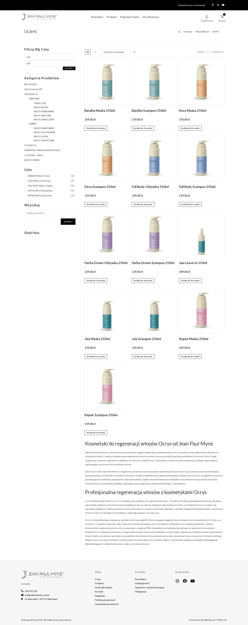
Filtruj (69, 68)
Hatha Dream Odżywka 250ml (106, 263)
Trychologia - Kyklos (33, 155)
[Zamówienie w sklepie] (118, 52)
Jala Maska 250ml (97, 339)
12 (207, 52)
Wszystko (219, 52)
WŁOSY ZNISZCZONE (44, 119)
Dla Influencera (151, 16)
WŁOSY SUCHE (41, 136)
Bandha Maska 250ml (99, 110)
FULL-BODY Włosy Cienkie (40, 185)
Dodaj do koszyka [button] (96, 128)
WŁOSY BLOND (41, 107)
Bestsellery (97, 16)
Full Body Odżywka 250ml (150, 187)
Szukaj (68, 221)
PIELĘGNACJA (31, 94)
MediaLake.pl (207, 620)
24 (211, 52)
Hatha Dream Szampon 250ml (153, 263)
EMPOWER (34, 98)
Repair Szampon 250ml (101, 415)
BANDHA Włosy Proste (39, 176)
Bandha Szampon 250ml (149, 110)
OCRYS (215, 31)
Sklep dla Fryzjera (129, 16)
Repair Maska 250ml (193, 339)
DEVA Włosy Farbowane (39, 181)
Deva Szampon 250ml (99, 187)
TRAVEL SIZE (40, 103)
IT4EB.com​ (221, 620)
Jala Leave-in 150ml (193, 263)
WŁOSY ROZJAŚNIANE (44, 132)
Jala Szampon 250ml (146, 339)
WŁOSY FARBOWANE (44, 111)
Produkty (112, 16)
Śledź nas (32, 233)
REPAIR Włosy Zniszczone (40, 195)
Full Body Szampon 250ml (197, 187)
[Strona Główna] (179, 31)
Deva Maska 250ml (192, 110)
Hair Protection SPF (33, 89)
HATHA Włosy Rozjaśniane (40, 190)
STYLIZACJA (30, 145)
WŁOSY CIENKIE (32, 160)
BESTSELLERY (30, 84)
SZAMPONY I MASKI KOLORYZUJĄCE (42, 150)
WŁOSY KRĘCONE (42, 115)
